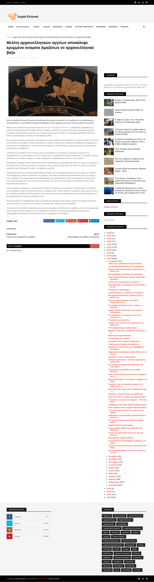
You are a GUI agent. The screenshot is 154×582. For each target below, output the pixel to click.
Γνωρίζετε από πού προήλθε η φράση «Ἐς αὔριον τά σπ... (125, 385)
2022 (109, 244)
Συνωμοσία (131, 566)
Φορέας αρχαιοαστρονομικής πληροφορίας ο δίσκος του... (126, 270)
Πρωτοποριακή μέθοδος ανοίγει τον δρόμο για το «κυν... (126, 451)
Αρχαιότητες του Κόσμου (132, 528)
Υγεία (117, 570)
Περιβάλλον (118, 562)
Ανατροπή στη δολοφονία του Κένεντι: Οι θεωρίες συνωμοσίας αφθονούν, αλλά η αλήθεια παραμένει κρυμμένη (130, 141)
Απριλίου (113, 476)
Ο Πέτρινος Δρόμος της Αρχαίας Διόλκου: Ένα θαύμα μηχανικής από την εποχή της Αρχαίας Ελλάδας (130, 131)
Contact (16, 2)
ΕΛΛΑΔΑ (47, 27)
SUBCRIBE (46, 536)
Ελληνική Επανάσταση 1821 (112, 545)
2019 (109, 253)
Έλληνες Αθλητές (119, 537)
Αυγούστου (113, 465)
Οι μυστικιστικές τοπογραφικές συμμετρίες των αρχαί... (127, 442)
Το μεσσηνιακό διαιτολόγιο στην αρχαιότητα (126, 266)
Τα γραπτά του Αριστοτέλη (118, 320)
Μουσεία (136, 553)
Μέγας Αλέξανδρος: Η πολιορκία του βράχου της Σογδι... (127, 380)
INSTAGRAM (18, 530)
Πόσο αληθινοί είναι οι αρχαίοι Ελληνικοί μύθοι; (127, 407)
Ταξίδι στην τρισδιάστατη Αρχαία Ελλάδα (124, 264)
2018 (109, 256)
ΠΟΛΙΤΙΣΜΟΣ (101, 27)
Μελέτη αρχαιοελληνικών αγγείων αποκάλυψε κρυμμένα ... (126, 278)
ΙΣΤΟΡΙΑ (36, 27)
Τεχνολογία (107, 570)
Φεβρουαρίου (114, 482)
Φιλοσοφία (126, 570)
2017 (109, 259)
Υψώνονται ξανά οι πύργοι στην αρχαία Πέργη (126, 397)
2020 (109, 250)
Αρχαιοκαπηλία (108, 524)
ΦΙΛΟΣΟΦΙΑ (113, 27)
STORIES (137, 570)
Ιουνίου (112, 471)
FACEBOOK (18, 517)
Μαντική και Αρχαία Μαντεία (119, 335)
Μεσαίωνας (107, 553)
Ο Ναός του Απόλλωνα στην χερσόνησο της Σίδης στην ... (126, 324)
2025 (109, 236)
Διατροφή (125, 532)
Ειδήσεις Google (110, 87)
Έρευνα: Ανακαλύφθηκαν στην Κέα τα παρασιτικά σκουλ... (123, 301)
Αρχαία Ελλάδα (119, 516)
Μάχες (134, 549)
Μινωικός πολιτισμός (122, 553)
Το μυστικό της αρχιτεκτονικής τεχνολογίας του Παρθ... (127, 446)
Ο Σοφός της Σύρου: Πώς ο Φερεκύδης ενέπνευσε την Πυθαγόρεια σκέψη (129, 121)
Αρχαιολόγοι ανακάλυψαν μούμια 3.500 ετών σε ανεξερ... (127, 353)
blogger (94, 246)
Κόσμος (125, 549)
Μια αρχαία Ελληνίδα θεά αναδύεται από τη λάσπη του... (125, 296)
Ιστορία (116, 549)
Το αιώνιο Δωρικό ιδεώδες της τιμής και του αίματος (125, 411)
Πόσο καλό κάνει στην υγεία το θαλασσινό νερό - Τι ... (127, 390)
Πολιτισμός (129, 562)
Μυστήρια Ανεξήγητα (122, 557)
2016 (109, 489)
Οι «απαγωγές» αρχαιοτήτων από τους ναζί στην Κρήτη (125, 366)
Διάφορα (136, 532)
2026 (109, 233)
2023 (109, 241)
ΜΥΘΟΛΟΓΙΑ (57, 27)
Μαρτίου (112, 479)
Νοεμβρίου (113, 456)
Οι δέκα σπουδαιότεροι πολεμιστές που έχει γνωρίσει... (125, 434)
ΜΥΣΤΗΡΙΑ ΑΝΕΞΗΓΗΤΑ (84, 27)
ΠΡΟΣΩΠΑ (124, 27)
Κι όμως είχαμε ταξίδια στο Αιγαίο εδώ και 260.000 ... (125, 429)
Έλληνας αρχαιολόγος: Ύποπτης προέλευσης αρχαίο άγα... (126, 361)
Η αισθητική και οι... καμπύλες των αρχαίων (125, 293)
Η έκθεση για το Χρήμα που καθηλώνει (123, 344)
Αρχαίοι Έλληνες (109, 520)
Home (9, 2)
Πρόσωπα (106, 566)
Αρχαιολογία (17, 37)
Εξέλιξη (141, 545)
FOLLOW (46, 523)
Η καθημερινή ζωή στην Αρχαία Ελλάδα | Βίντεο (127, 405)
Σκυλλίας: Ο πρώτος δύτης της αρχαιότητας (125, 394)
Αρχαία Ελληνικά (111, 207)
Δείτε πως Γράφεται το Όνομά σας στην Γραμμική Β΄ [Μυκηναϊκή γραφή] (129, 160)
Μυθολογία (107, 557)
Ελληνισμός (130, 545)
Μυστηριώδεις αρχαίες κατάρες (120, 438)
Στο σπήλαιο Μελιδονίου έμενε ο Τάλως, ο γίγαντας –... (125, 306)
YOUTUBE (17, 536)
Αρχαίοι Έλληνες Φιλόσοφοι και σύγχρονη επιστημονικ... (125, 311)
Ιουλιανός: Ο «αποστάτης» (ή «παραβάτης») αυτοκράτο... (126, 348)
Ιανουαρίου (113, 485)
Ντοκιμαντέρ (137, 557)
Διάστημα (115, 532)
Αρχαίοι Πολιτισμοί (125, 520)
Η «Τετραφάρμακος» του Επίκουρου (122, 328)
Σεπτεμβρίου (114, 462)
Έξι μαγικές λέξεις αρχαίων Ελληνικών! (124, 341)
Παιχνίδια (106, 562)
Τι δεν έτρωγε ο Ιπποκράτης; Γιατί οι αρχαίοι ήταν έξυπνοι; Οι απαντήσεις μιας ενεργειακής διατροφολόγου (130, 180)
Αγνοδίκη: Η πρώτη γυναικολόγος (121, 357)
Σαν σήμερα (118, 566)
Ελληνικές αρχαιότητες (111, 541)
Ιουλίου (112, 468)
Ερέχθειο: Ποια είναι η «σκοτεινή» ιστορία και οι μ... (127, 332)
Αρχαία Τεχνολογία (135, 516)
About (23, 2)
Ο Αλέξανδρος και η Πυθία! (119, 338)
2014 (109, 494)
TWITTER (17, 523)
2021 (109, 247)
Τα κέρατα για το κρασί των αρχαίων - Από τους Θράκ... (127, 401)
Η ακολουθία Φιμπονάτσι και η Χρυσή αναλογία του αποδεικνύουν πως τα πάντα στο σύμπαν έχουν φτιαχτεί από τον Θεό (130, 190)
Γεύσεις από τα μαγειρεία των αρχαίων (123, 282)
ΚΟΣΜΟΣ (68, 27)
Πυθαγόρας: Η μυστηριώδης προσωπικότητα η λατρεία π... (127, 416)
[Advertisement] (125, 53)
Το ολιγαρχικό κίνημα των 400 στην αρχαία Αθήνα (126, 421)
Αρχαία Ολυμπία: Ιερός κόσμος (120, 425)
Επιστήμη (106, 549)
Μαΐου (111, 473)
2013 (109, 497)
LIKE (47, 516)
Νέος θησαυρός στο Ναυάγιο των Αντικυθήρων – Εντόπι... (127, 286)
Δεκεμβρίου (114, 261)
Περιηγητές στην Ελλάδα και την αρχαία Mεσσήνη (124, 371)
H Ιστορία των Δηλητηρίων (119, 290)
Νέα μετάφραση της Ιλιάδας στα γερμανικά (125, 274)
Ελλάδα (106, 537)
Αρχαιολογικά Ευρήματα (111, 528)
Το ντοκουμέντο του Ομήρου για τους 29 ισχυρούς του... (124, 316)
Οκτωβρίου (113, 459)
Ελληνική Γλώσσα (129, 541)
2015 (109, 491)
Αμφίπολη (106, 516)
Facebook (137, 85)
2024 (109, 239)
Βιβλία (105, 532)
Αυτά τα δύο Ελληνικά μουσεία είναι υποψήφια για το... (127, 375)
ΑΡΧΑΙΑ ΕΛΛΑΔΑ (22, 27)
